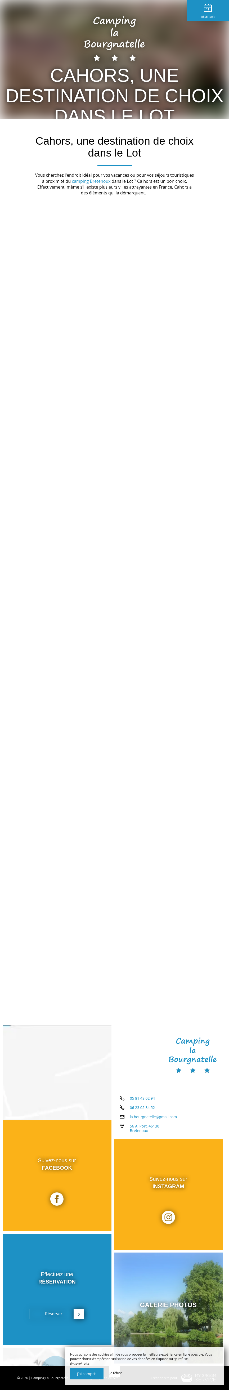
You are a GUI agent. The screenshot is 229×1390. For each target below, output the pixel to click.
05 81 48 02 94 (142, 1098)
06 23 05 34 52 (142, 1107)
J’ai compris (87, 1373)
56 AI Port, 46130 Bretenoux (144, 1128)
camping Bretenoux (91, 181)
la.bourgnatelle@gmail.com (153, 1116)
